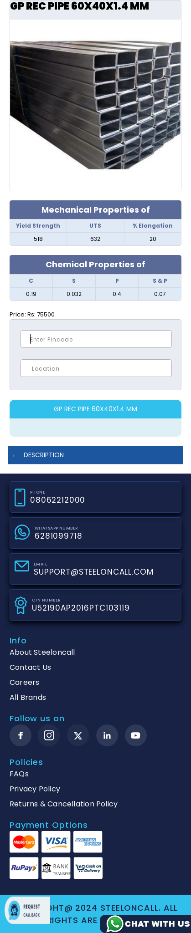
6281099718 (59, 535)
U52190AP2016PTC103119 (81, 607)
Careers (25, 682)
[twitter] (78, 735)
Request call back (27, 910)
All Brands (28, 697)
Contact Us (30, 667)
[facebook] (20, 735)
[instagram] (49, 735)
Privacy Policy (35, 789)
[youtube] (136, 735)
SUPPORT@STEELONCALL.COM (94, 571)
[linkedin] (107, 735)
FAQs (19, 774)
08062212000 (57, 500)
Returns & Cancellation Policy (64, 804)
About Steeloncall (42, 652)
